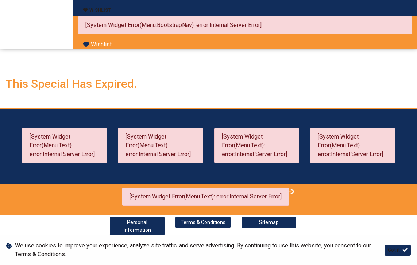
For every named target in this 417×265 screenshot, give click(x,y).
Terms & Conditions (203, 222)
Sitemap (269, 222)
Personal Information (137, 226)
